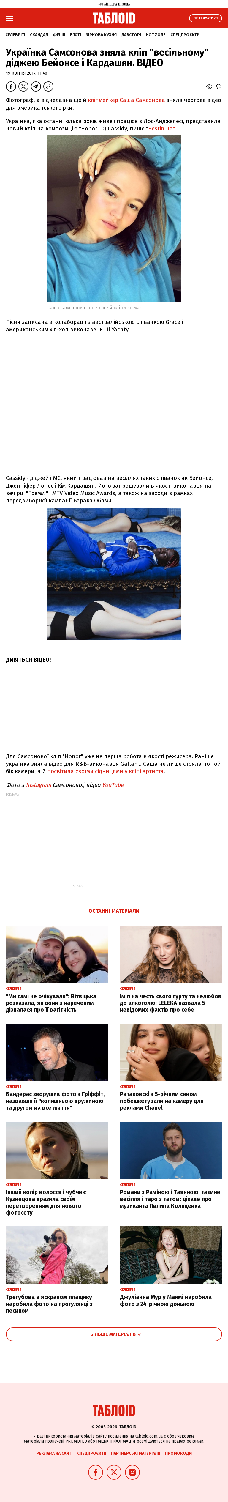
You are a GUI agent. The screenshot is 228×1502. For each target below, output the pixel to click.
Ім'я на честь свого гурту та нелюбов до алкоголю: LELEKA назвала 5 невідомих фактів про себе (170, 1003)
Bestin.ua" (161, 128)
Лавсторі (131, 34)
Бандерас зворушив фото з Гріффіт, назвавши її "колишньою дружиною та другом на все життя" (55, 1101)
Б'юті (75, 34)
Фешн (59, 34)
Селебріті (15, 34)
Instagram (38, 784)
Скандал (39, 34)
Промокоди (178, 1453)
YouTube (113, 784)
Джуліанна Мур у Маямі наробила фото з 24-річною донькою (166, 1300)
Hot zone (156, 34)
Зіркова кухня (101, 34)
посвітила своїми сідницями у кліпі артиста (105, 771)
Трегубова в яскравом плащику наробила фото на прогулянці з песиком (49, 1304)
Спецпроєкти (185, 34)
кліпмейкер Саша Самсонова (126, 100)
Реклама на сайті (54, 1453)
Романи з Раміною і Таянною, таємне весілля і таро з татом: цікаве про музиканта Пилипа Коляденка (170, 1199)
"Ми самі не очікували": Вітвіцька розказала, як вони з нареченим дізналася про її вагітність (51, 1003)
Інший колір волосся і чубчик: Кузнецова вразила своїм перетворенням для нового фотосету (46, 1202)
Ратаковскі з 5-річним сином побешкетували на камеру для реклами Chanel (162, 1101)
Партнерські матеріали (135, 1453)
